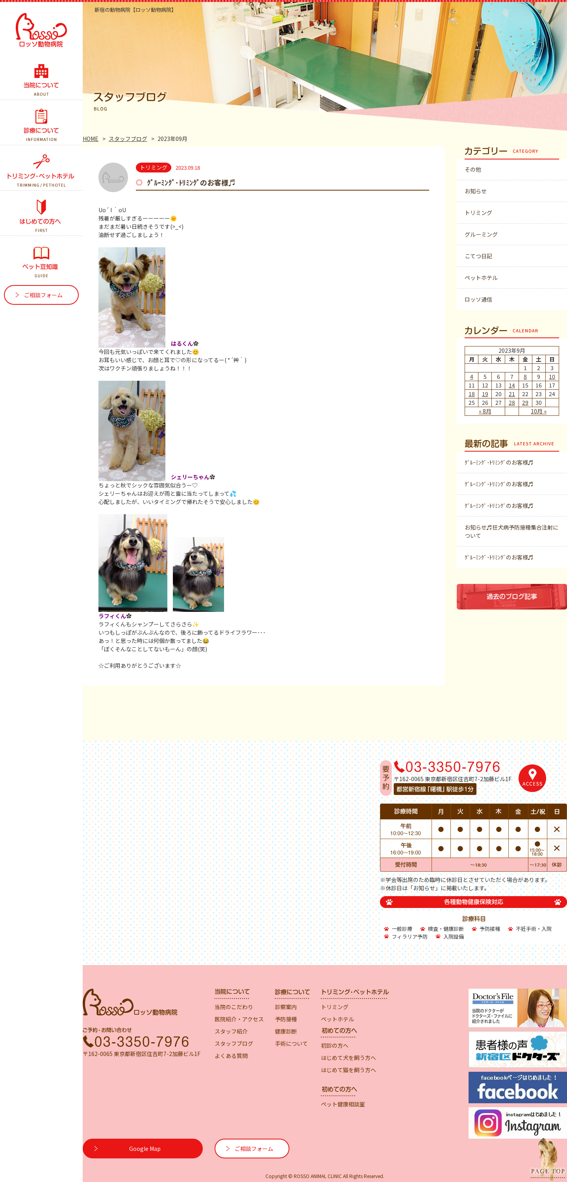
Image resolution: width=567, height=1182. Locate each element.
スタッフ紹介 (231, 1031)
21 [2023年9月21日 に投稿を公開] (512, 394)
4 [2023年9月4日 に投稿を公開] (471, 376)
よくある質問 (231, 1056)
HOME (90, 139)
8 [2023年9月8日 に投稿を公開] (525, 376)
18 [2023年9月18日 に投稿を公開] (472, 394)
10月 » (539, 411)
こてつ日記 (478, 256)
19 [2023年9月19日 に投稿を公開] (485, 394)
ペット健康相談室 (343, 1104)
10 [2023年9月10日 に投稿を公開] (552, 376)
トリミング (478, 213)
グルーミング (481, 234)
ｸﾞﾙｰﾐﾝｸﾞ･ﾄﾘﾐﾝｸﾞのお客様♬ (191, 182)
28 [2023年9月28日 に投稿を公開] (512, 402)
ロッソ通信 (478, 299)
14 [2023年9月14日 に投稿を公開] (512, 385)
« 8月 (485, 411)
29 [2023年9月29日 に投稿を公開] (525, 402)
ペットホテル (481, 278)
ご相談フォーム (43, 295)
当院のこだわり (234, 1007)
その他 (473, 169)
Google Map (145, 1148)
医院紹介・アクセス (239, 1019)
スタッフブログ (128, 139)
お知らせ (476, 191)
